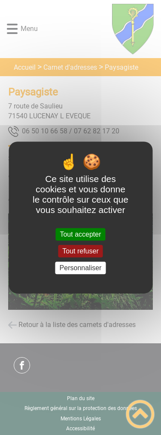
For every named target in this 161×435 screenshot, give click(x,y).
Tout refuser (80, 251)
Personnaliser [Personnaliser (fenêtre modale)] (81, 267)
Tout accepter (80, 234)
